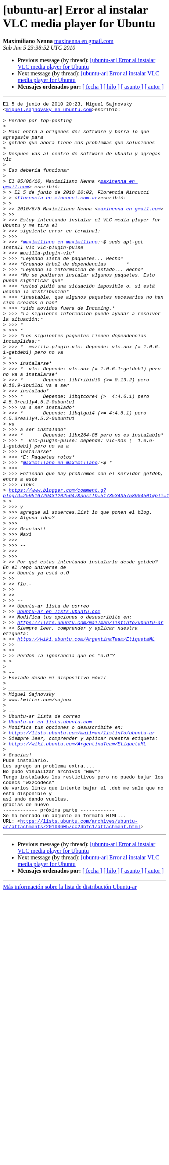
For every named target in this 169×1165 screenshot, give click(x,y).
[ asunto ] (132, 86)
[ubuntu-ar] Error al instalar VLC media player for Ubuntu (86, 63)
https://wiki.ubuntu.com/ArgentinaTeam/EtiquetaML (86, 747)
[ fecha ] (92, 86)
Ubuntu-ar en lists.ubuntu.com (58, 713)
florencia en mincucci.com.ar (57, 217)
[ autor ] (154, 86)
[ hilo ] (112, 86)
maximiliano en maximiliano (60, 270)
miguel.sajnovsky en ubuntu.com (49, 111)
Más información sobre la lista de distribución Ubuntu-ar (70, 1032)
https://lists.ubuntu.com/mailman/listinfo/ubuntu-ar (90, 727)
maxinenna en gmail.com (84, 41)
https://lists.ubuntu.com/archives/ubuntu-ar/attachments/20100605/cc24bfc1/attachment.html (71, 968)
